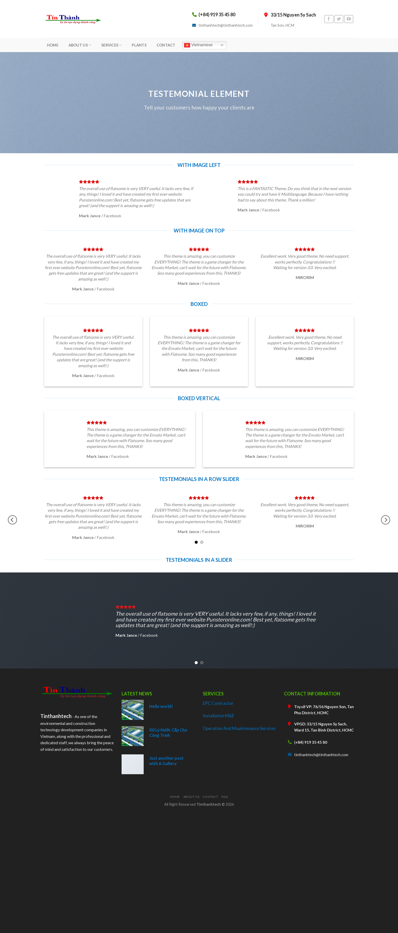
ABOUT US (80, 45)
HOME (52, 45)
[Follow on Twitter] (338, 19)
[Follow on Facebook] (328, 19)
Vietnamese (198, 45)
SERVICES (111, 45)
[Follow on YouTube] (348, 19)
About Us (191, 797)
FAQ (225, 797)
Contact (210, 797)
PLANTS (139, 45)
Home (175, 797)
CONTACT (166, 45)
